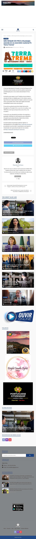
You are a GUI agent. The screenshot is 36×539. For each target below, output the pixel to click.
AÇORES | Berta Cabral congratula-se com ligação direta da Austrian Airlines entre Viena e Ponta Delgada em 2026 (18, 247)
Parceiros (9, 528)
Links (13, 528)
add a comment (9, 152)
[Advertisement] (18, 17)
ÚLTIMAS (6, 38)
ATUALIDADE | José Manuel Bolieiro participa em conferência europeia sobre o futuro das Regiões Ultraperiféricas (16, 301)
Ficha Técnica (17, 528)
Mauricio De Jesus (9, 47)
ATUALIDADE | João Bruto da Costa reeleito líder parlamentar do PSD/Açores (16, 265)
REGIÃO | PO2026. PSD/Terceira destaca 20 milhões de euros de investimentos (18, 229)
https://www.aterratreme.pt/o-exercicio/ (15, 129)
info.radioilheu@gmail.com (12, 467)
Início (5, 528)
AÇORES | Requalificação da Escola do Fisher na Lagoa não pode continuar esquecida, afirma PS (18, 211)
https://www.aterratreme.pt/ (25, 124)
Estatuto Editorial (24, 528)
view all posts (17, 176)
